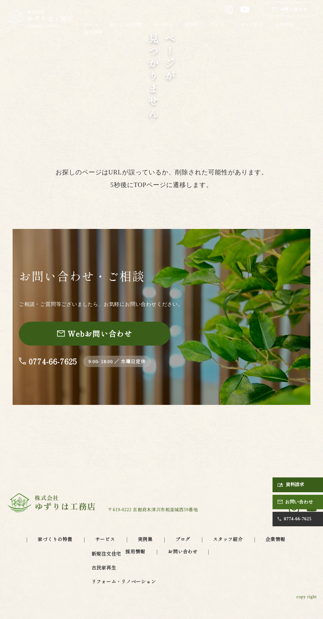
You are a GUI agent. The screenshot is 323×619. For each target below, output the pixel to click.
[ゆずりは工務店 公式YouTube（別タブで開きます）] (244, 9)
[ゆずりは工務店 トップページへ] (39, 19)
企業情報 (284, 24)
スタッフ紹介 (249, 24)
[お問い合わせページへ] (94, 334)
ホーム (91, 24)
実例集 (191, 24)
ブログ (217, 24)
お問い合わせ (183, 551)
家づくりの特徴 (126, 24)
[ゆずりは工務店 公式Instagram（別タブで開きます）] (229, 9)
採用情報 (93, 31)
